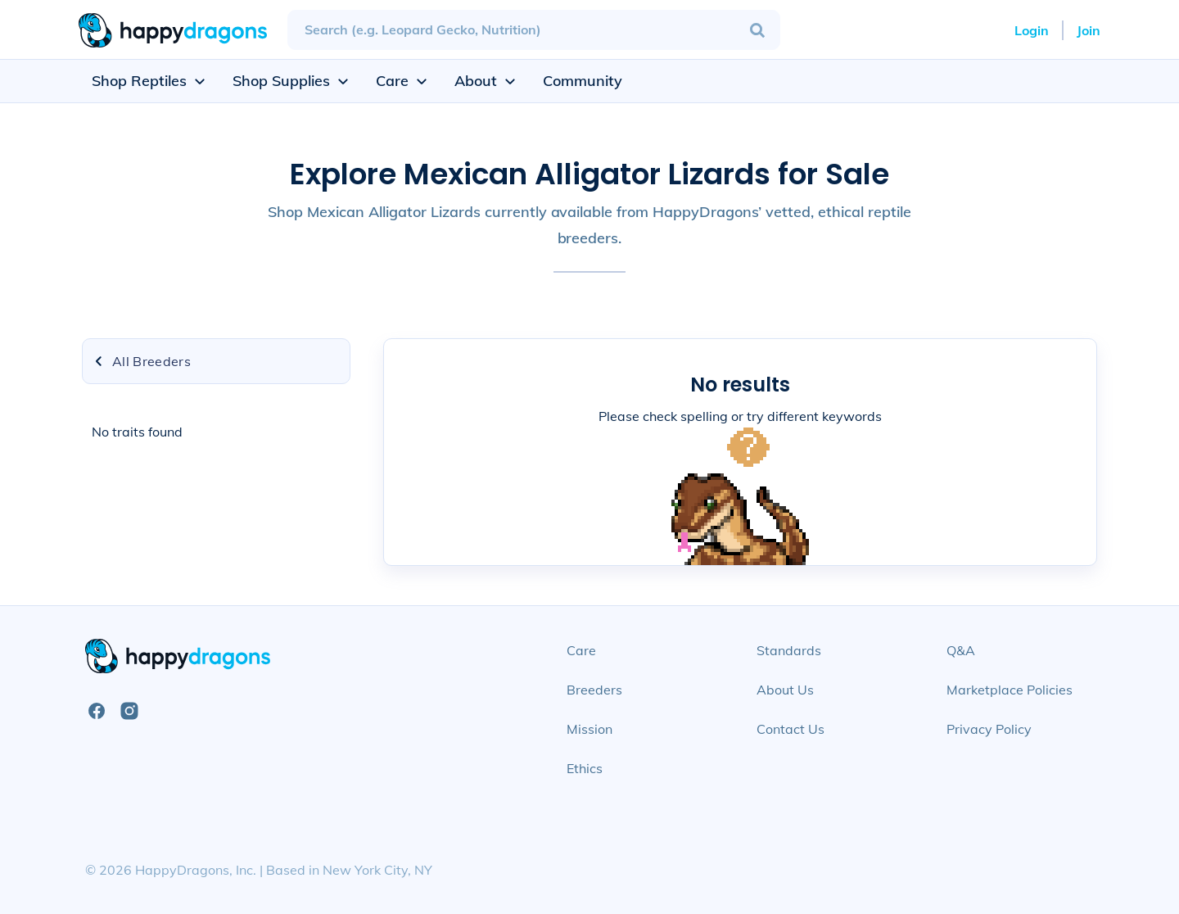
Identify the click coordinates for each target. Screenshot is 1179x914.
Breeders (594, 689)
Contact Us (790, 729)
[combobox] (533, 30)
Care (581, 650)
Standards (789, 650)
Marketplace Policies (1009, 689)
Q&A (960, 650)
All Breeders (142, 361)
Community (582, 80)
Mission (589, 729)
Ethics (585, 768)
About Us (785, 689)
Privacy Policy (989, 729)
